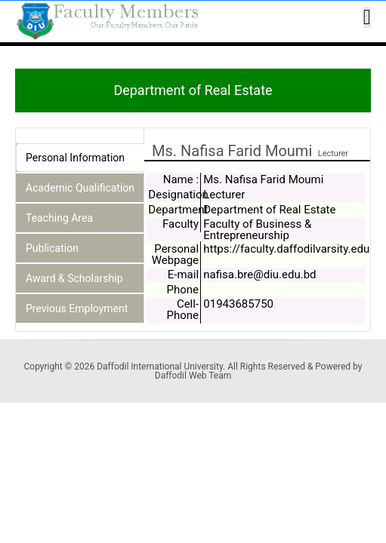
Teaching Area (59, 218)
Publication (52, 248)
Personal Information (75, 158)
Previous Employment (77, 308)
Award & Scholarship (74, 278)
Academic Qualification (80, 188)
